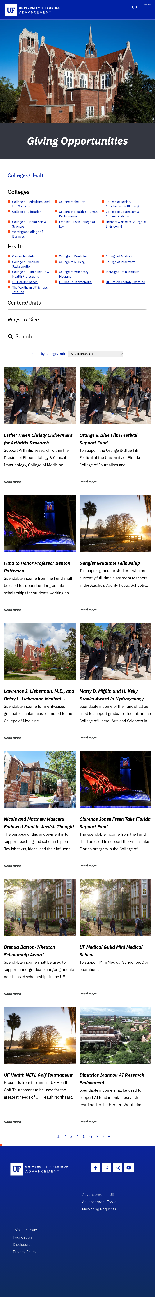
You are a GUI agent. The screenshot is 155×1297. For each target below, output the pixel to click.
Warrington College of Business (27, 234)
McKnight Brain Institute (122, 272)
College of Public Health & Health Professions (30, 274)
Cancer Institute (23, 256)
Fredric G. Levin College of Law (77, 224)
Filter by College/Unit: (49, 354)
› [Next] (103, 1136)
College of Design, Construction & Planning (122, 204)
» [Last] (108, 1136)
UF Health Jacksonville (75, 282)
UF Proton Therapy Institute (125, 282)
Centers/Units (24, 302)
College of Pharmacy (120, 262)
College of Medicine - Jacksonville (27, 264)
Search (20, 336)
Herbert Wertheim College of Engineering (126, 224)
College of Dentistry (73, 256)
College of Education (26, 212)
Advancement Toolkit (100, 1201)
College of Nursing (72, 262)
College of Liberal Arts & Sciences (29, 224)
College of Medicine (119, 256)
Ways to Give (23, 319)
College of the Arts (72, 202)
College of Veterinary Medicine (74, 274)
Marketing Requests (99, 1209)
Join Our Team (25, 1229)
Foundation (22, 1237)
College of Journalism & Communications (122, 214)
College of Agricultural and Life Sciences (31, 204)
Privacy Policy (24, 1251)
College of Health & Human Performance (78, 214)
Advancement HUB (98, 1194)
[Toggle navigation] (147, 7)
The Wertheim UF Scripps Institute (30, 289)
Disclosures (23, 1244)
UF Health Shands (25, 282)
